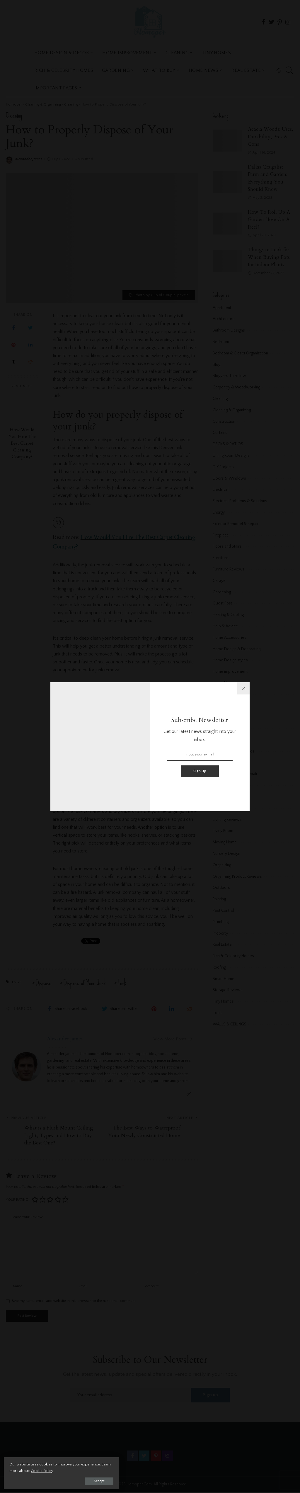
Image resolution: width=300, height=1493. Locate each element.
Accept (72, 1480)
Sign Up (199, 771)
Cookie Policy (73, 1470)
